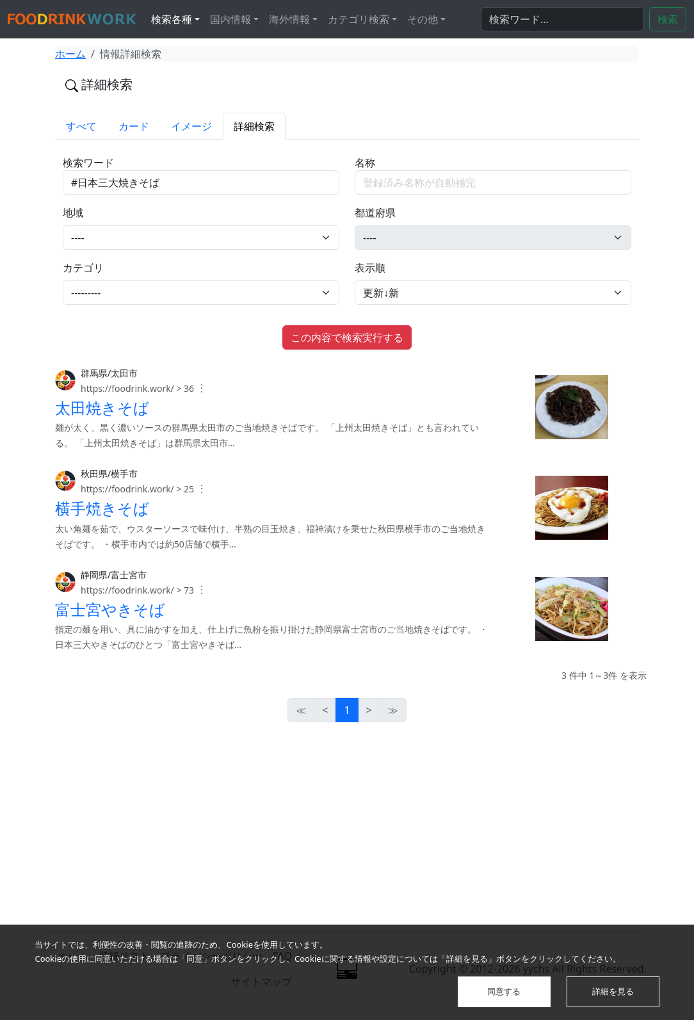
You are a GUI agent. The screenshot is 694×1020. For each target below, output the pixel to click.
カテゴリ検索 (358, 19)
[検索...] (562, 19)
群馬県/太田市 (109, 373)
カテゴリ (83, 268)
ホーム (70, 54)
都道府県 (375, 213)
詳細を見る (613, 991)
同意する (503, 991)
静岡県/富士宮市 (114, 575)
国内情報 (230, 19)
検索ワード (88, 163)
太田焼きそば (102, 408)
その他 (422, 19)
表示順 (370, 268)
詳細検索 (254, 126)
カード (133, 126)
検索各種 (171, 19)
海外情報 (289, 19)
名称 (365, 163)
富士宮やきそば (110, 609)
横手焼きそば (102, 508)
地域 (73, 213)
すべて (81, 126)
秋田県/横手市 (109, 473)
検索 (668, 19)
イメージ (191, 126)
